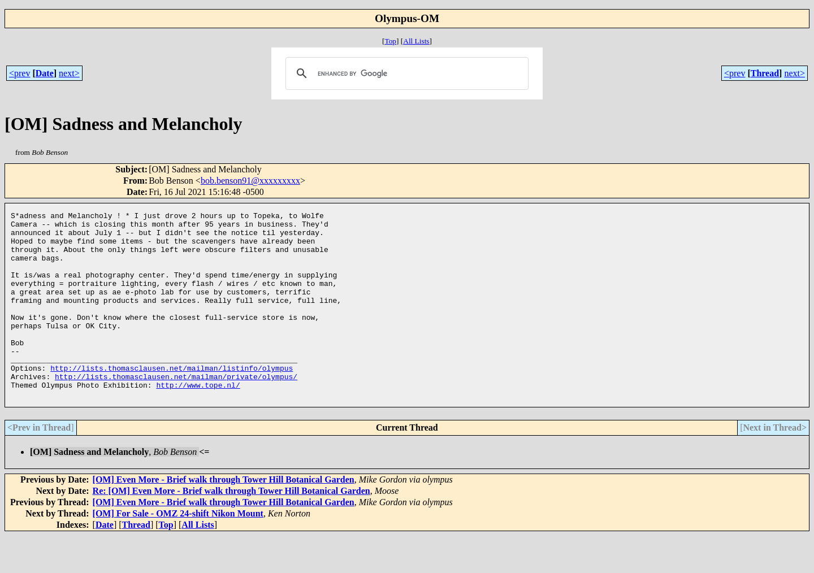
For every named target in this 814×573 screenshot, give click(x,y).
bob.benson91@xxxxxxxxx (250, 180)
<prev (19, 73)
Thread (765, 73)
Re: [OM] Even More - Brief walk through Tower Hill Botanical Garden (231, 528)
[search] (405, 73)
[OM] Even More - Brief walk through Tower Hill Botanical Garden (223, 517)
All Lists (416, 41)
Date (45, 73)
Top (390, 41)
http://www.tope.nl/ (198, 420)
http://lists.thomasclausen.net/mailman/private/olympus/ (176, 410)
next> (69, 73)
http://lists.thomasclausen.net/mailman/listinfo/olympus (171, 400)
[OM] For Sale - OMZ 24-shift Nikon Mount (178, 550)
